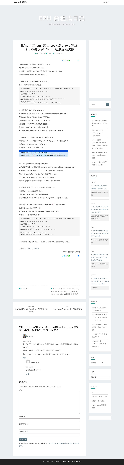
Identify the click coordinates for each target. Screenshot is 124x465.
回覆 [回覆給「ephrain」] (27, 374)
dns (64, 289)
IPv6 (52, 291)
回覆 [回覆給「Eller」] (24, 358)
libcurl (57, 291)
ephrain (50, 53)
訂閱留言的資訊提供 (98, 401)
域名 (72, 294)
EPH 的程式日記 (20, 2)
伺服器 (67, 294)
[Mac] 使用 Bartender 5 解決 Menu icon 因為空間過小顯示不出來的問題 (99, 209)
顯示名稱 (22, 417)
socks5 (58, 294)
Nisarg (78, 461)
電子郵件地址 (23, 424)
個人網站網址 (23, 432)
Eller (28, 336)
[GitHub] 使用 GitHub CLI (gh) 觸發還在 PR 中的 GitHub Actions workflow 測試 (100, 281)
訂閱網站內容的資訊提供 (99, 396)
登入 (93, 392)
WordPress (66, 461)
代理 (62, 294)
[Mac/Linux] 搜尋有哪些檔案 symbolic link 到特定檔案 (99, 123)
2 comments (59, 53)
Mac (27, 289)
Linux (23, 289)
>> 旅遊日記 (106, 2)
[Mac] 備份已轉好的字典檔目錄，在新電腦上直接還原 (31, 309)
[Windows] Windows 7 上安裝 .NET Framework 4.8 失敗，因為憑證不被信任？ (100, 257)
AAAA (56, 289)
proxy (69, 291)
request (75, 291)
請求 (76, 294)
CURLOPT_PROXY (33, 249)
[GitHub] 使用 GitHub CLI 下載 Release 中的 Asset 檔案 (99, 155)
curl (60, 289)
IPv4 (77, 289)
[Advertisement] (33, 270)
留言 (21, 390)
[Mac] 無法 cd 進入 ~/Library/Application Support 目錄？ (98, 133)
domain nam (70, 289)
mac (65, 291)
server (53, 294)
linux (61, 291)
